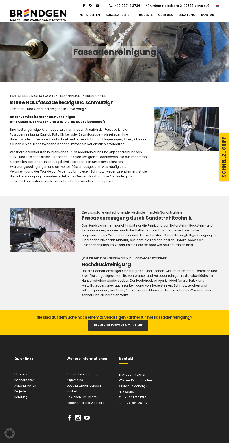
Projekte (20, 391)
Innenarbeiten (24, 380)
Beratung (21, 397)
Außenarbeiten (25, 385)
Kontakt (72, 391)
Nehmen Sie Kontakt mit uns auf (118, 325)
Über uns (20, 374)
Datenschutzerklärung (82, 374)
